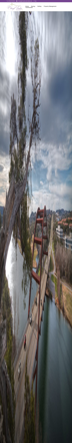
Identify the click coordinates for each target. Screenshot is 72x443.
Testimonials (29, 7)
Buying (33, 6)
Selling (39, 6)
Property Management (50, 6)
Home (27, 6)
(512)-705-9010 (11, 1)
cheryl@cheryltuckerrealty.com (25, 1)
